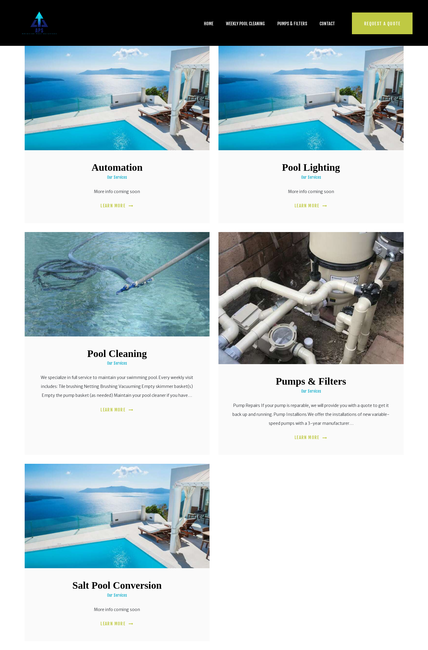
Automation (117, 167)
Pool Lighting (311, 167)
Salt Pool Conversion (117, 585)
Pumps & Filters (311, 381)
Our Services (117, 177)
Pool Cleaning (117, 353)
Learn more (112, 206)
